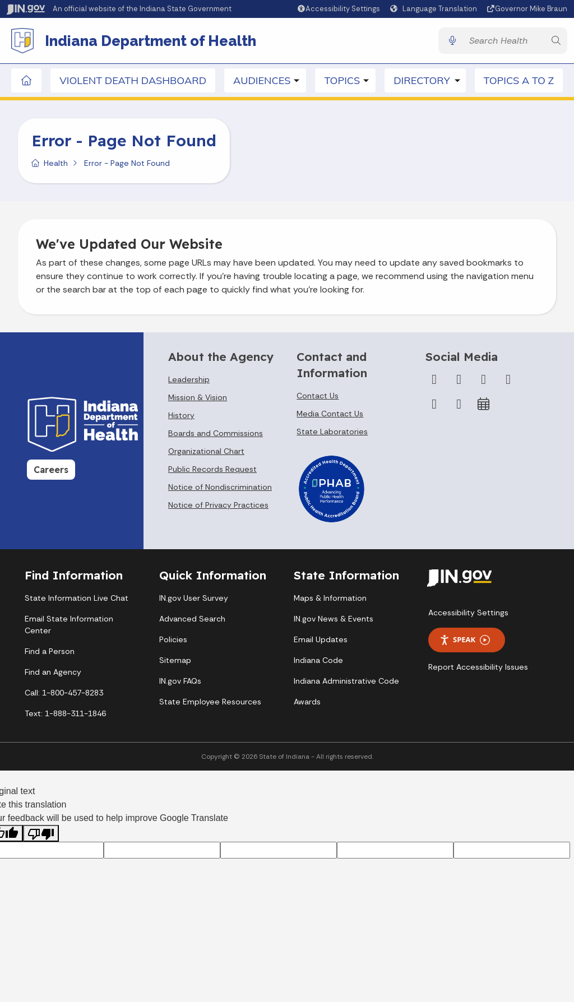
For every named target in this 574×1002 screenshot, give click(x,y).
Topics (342, 82)
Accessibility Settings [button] (468, 614)
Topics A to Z (519, 82)
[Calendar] (484, 406)
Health (56, 165)
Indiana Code (318, 662)
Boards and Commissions (215, 435)
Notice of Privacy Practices (218, 507)
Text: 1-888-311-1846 (65, 715)
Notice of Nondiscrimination (220, 489)
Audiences (261, 82)
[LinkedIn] (434, 406)
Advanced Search (192, 620)
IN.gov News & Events (333, 620)
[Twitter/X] (459, 381)
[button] (338, 8)
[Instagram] (484, 381)
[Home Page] (26, 82)
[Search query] (504, 42)
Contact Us (318, 397)
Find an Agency (53, 674)
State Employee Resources (210, 703)
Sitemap (175, 662)
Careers (51, 471)
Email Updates (321, 641)
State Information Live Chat (76, 600)
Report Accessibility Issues (478, 669)
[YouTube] (508, 381)
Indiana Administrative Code (346, 683)
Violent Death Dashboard (132, 82)
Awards (307, 703)
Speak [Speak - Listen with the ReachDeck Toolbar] (464, 641)
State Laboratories (332, 433)
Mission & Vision (197, 399)
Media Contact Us (330, 415)
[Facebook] (434, 381)
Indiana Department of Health (151, 41)
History (181, 417)
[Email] (459, 406)
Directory (422, 82)
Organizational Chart (206, 453)
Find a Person (50, 653)
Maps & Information (330, 600)
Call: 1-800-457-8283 (64, 694)
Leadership (189, 381)
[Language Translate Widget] (435, 9)
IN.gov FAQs (180, 683)
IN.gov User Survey (193, 600)
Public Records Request (212, 471)
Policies (173, 641)
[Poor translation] (41, 835)
